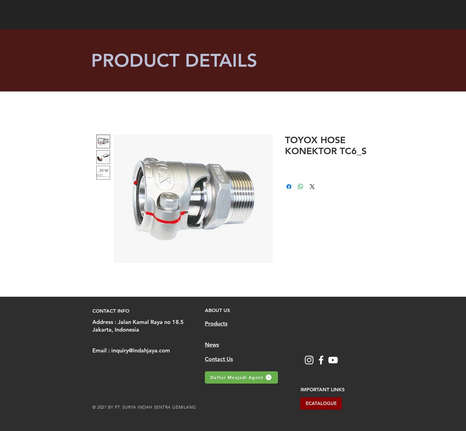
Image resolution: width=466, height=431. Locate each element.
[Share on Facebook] (289, 186)
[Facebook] (321, 360)
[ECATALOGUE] (321, 403)
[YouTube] (333, 360)
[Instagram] (309, 360)
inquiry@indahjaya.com (140, 350)
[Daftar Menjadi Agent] (241, 377)
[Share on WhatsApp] (300, 186)
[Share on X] (312, 186)
